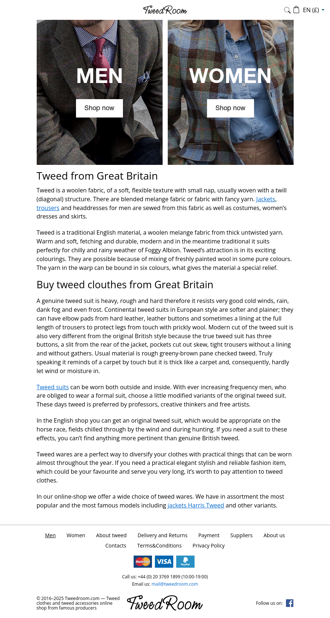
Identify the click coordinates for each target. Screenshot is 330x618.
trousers (48, 208)
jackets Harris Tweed (196, 505)
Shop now (99, 108)
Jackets (265, 199)
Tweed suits (53, 387)
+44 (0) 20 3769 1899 (159, 577)
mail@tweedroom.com (175, 584)
